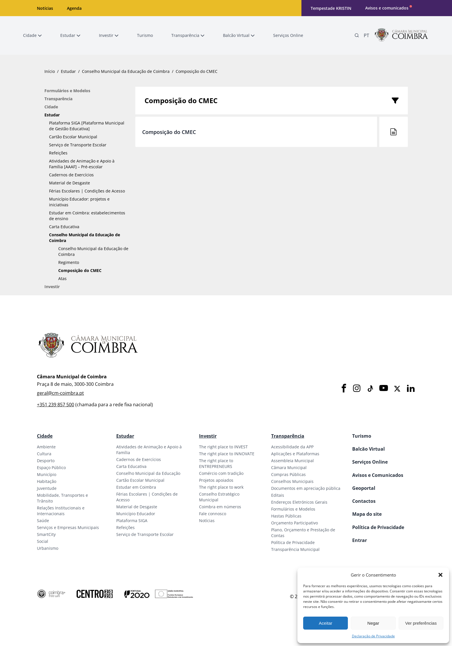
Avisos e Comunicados (377, 475)
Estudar (68, 71)
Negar (373, 623)
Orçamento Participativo (294, 523)
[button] (440, 575)
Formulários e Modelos (67, 90)
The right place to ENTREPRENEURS (216, 463)
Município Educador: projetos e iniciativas (79, 201)
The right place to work (221, 487)
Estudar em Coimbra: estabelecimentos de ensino (87, 215)
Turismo (361, 436)
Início (49, 71)
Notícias (45, 8)
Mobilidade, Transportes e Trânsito (62, 498)
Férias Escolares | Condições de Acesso (87, 191)
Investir (52, 286)
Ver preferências (421, 623)
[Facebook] (344, 388)
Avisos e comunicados (386, 8)
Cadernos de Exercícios (71, 174)
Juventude (47, 488)
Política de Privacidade (293, 542)
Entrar (359, 540)
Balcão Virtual (368, 449)
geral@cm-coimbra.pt (60, 393)
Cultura (44, 453)
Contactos (364, 501)
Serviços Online (370, 462)
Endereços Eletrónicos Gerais (299, 502)
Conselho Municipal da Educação (148, 473)
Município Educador (135, 513)
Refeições (58, 153)
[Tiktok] (369, 388)
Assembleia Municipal (292, 460)
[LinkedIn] (410, 388)
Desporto (46, 460)
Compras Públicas (288, 474)
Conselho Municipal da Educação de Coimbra (126, 71)
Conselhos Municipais (292, 481)
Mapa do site (367, 514)
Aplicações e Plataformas (295, 453)
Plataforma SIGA (131, 520)
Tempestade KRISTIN (331, 8)
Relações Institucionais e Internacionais (61, 510)
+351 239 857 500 (55, 404)
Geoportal (363, 488)
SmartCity (46, 534)
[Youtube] (383, 388)
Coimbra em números (220, 506)
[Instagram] (357, 388)
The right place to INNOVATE (226, 453)
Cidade (51, 106)
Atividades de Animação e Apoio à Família (149, 449)
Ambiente (46, 446)
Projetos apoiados (216, 480)
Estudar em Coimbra (136, 487)
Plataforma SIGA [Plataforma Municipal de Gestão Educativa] (86, 125)
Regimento (68, 262)
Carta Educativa (64, 226)
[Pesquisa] (356, 35)
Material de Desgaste (69, 183)
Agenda (74, 8)
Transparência (58, 98)
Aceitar (325, 623)
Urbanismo (47, 548)
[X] (397, 388)
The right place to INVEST (223, 446)
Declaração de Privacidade (373, 636)
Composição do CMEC (80, 270)
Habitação (46, 481)
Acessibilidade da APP (292, 446)
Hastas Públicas (286, 516)
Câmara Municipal (289, 467)
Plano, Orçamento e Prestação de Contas (303, 532)
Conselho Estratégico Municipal (219, 497)
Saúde (43, 520)
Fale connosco (212, 513)
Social (42, 541)
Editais (277, 495)
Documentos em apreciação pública (305, 488)
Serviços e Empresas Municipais (68, 527)
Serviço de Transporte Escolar (77, 145)
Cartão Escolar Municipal (73, 136)
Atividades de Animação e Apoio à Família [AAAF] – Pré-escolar (82, 163)
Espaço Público (51, 467)
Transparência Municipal (295, 549)
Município (46, 474)
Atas (62, 278)
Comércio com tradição (221, 473)
